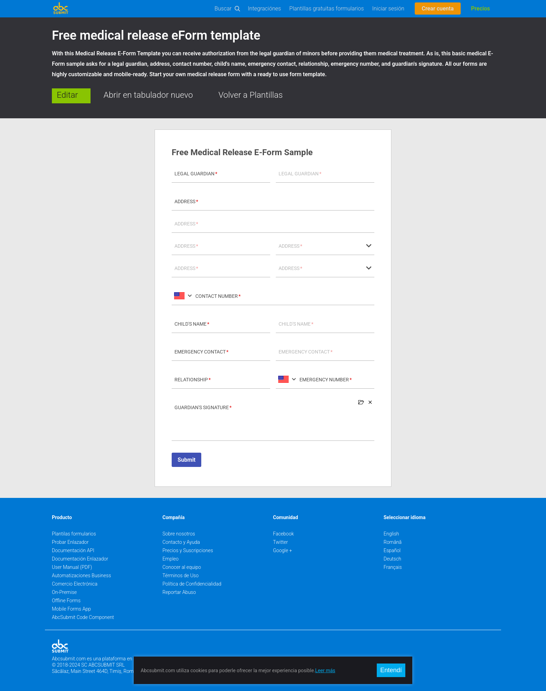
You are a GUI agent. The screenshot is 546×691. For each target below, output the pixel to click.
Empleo (171, 559)
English (391, 534)
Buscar (223, 8)
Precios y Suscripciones (188, 550)
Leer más (325, 670)
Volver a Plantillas (250, 95)
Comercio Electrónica (75, 584)
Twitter (280, 542)
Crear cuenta (438, 8)
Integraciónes (264, 8)
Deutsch (392, 559)
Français (393, 567)
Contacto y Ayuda (181, 542)
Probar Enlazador (70, 542)
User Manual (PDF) (72, 567)
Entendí (391, 670)
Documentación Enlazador (80, 559)
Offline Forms (66, 600)
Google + (282, 550)
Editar (67, 95)
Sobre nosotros (179, 534)
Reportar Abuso (179, 592)
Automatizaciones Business (81, 575)
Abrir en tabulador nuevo (148, 95)
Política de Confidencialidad (192, 584)
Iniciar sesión (388, 8)
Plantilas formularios (74, 534)
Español (392, 550)
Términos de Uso (181, 575)
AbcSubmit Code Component (83, 617)
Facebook (283, 534)
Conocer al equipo (182, 567)
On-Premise (64, 592)
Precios (480, 8)
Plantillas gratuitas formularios (326, 8)
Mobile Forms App (71, 609)
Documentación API (73, 550)
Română (393, 542)
